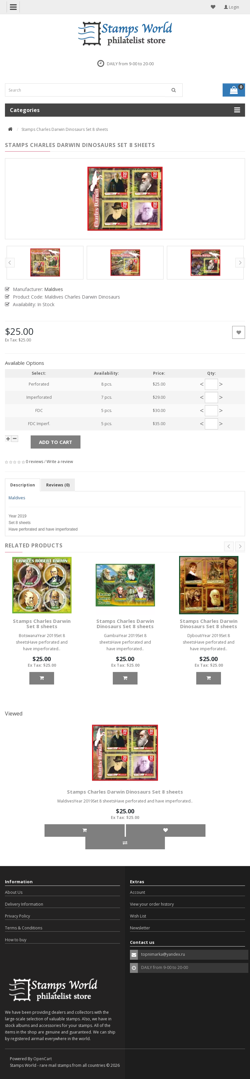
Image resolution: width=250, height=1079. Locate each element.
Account (137, 892)
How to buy (15, 940)
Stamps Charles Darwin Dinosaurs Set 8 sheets (125, 624)
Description (22, 485)
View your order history (152, 904)
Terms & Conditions (23, 928)
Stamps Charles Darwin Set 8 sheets (42, 624)
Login (231, 7)
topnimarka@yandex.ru (163, 954)
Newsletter (140, 928)
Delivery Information (24, 904)
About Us (13, 892)
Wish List (138, 916)
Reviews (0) (58, 485)
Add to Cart (55, 442)
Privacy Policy (17, 916)
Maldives (17, 498)
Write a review (60, 461)
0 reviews (34, 461)
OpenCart (42, 1059)
